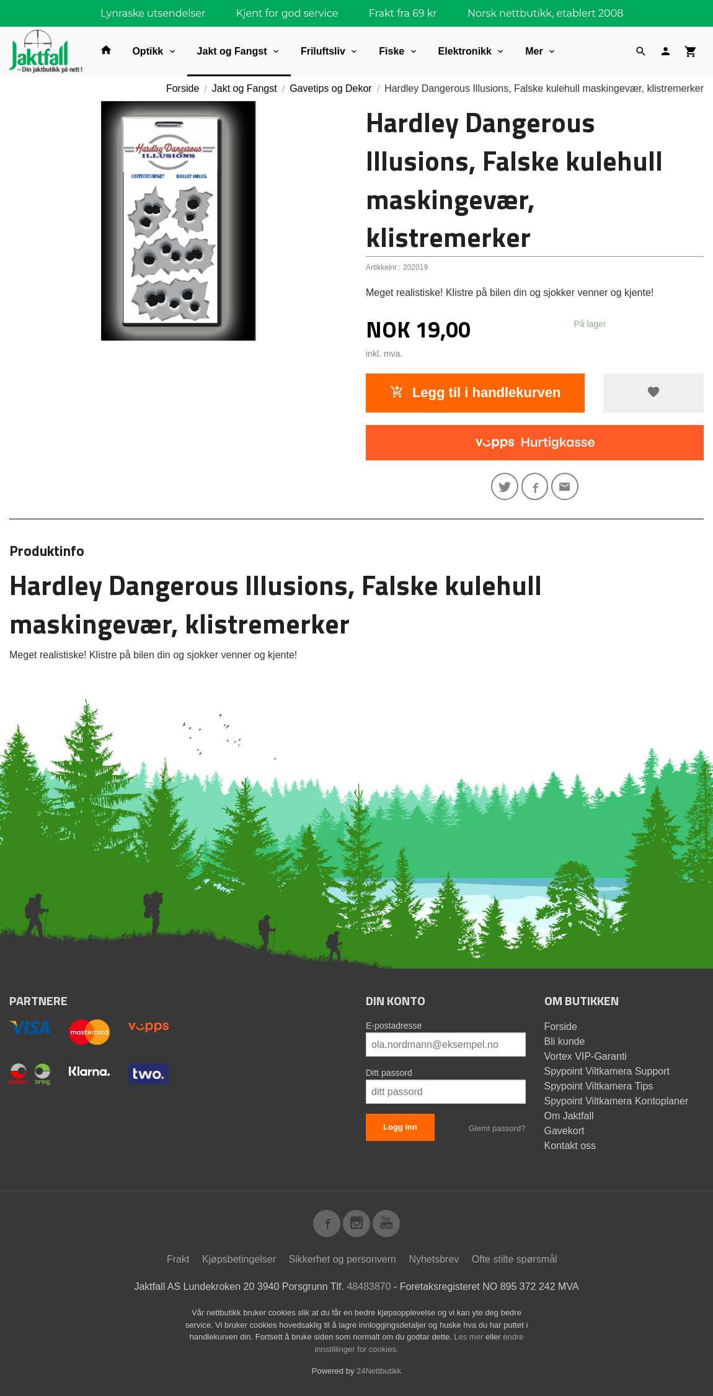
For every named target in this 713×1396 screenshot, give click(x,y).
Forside (182, 88)
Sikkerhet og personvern (342, 1259)
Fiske (391, 51)
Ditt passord (389, 1073)
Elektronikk (465, 51)
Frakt (178, 1259)
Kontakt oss (570, 1145)
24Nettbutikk (378, 1371)
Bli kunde (564, 1041)
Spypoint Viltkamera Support (607, 1071)
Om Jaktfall (569, 1116)
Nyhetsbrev (434, 1259)
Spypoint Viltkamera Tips (598, 1086)
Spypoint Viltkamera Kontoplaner (616, 1101)
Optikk (147, 51)
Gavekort (564, 1130)
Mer (533, 51)
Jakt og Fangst (232, 51)
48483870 (369, 1286)
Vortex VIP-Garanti (585, 1056)
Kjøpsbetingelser (239, 1259)
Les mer (470, 1336)
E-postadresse (394, 1026)
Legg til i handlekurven (475, 392)
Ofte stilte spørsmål (514, 1259)
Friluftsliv (323, 51)
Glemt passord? (497, 1128)
